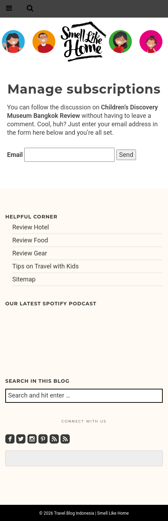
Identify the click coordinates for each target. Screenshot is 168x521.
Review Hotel (30, 227)
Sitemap (23, 279)
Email (15, 154)
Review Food (30, 240)
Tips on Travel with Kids (45, 266)
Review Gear (29, 253)
